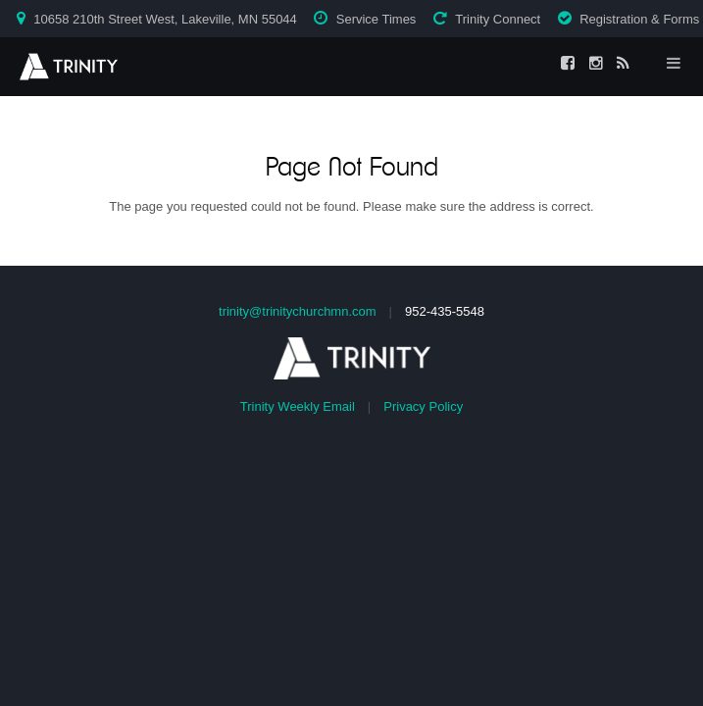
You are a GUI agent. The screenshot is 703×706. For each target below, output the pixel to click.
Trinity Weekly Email (297, 406)
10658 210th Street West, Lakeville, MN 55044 (165, 19)
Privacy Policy (423, 406)
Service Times (376, 19)
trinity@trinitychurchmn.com (298, 311)
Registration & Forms (639, 19)
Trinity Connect (497, 19)
